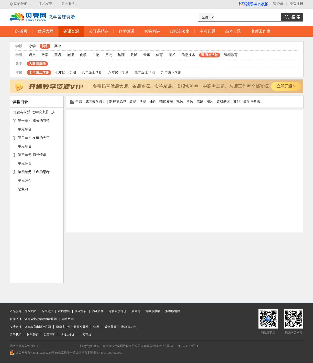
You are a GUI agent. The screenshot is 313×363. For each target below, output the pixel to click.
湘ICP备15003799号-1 (184, 346)
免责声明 (49, 334)
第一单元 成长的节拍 (34, 120)
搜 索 (295, 17)
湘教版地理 (172, 311)
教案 (132, 101)
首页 (21, 31)
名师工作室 (260, 31)
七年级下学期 (65, 72)
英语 (57, 55)
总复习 (23, 189)
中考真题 (207, 31)
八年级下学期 (118, 72)
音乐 (146, 55)
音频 (189, 101)
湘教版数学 (152, 311)
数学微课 (126, 31)
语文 (32, 55)
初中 (45, 46)
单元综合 (25, 129)
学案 (142, 101)
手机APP (45, 4)
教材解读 (223, 101)
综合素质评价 (117, 311)
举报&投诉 (67, 334)
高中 (57, 46)
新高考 (136, 311)
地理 (121, 55)
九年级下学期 (171, 72)
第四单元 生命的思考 (34, 172)
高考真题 (233, 31)
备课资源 (71, 31)
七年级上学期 (39, 72)
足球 (134, 55)
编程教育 (231, 55)
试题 (199, 101)
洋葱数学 (68, 319)
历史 (108, 55)
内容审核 (85, 334)
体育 (159, 55)
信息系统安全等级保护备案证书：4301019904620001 (89, 352)
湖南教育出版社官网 (37, 327)
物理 (70, 55)
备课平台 (81, 311)
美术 (172, 55)
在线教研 (64, 311)
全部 (76, 101)
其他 (236, 101)
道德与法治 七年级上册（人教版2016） (43, 112)
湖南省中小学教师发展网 (40, 319)
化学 (83, 55)
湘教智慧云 (128, 327)
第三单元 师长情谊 (32, 155)
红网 (96, 327)
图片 (209, 101)
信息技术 (188, 55)
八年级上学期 (92, 72)
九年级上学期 (144, 72)
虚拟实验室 (180, 31)
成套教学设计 (95, 101)
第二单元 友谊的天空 (34, 138)
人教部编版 (37, 64)
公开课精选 (99, 31)
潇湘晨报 (110, 327)
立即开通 (286, 86)
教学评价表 (251, 101)
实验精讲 (152, 31)
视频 (179, 101)
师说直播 (98, 311)
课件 (152, 101)
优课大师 (45, 31)
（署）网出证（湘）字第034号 (59, 346)
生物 (95, 55)
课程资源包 (117, 101)
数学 (45, 55)
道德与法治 (209, 55)
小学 (32, 46)
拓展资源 (166, 101)
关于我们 (16, 334)
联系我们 (32, 334)
